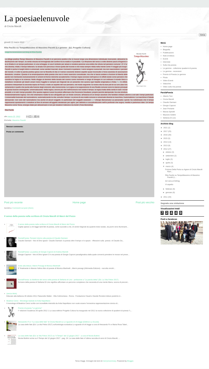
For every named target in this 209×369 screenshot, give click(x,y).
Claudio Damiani (169, 102)
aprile (168, 163)
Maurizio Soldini (169, 115)
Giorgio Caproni (169, 105)
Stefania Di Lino (169, 118)
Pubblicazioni (168, 53)
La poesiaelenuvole (36, 18)
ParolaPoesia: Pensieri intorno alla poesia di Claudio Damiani (42, 238)
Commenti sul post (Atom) (22, 208)
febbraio (169, 189)
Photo (165, 77)
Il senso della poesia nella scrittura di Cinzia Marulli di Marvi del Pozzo (39, 216)
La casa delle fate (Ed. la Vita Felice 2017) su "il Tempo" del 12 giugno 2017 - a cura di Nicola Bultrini (58, 336)
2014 (165, 142)
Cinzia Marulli (168, 99)
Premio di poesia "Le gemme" (30, 308)
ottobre (169, 152)
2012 (165, 149)
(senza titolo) (11, 293)
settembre (170, 156)
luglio (168, 159)
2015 (165, 138)
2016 (165, 135)
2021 (165, 128)
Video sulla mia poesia (172, 87)
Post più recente (13, 202)
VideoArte (167, 84)
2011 (165, 197)
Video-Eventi (168, 80)
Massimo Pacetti (19, 120)
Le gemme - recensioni (172, 71)
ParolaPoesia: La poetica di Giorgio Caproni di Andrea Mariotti (43, 252)
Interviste (166, 62)
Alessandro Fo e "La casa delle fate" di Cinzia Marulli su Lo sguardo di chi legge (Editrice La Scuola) (58, 322)
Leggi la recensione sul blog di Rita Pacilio (23, 52)
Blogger (130, 361)
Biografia (166, 50)
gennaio (169, 192)
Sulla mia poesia (169, 65)
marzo (168, 166)
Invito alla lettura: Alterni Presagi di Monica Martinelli (39, 266)
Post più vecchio (145, 202)
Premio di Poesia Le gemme (174, 74)
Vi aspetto (169, 184)
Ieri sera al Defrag (172, 181)
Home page (79, 202)
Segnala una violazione (172, 203)
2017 (165, 131)
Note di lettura (168, 56)
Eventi (165, 59)
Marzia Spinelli (169, 112)
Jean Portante (168, 109)
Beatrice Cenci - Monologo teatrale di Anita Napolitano (28, 301)
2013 (165, 145)
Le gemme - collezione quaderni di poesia (180, 68)
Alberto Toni (167, 96)
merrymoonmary (109, 361)
